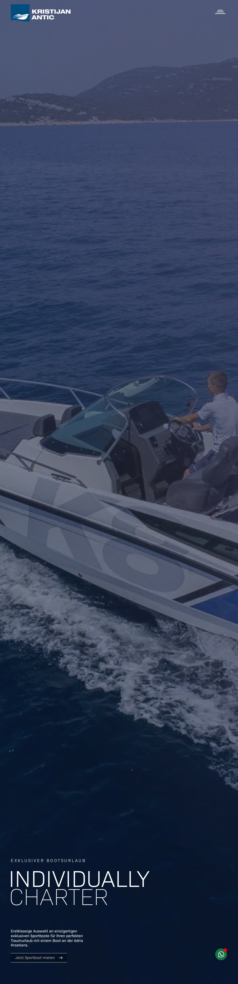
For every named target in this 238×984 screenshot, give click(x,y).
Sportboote (215, 29)
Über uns (218, 65)
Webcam (218, 73)
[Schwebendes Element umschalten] (221, 954)
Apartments (214, 36)
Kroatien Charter (209, 43)
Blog (223, 51)
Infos (222, 58)
